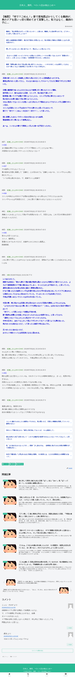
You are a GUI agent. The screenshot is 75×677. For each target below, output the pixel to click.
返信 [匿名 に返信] (70, 645)
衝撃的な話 (19, 464)
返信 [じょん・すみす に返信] (70, 628)
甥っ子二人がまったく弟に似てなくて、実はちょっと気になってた (28, 49)
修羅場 (12, 464)
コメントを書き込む (37, 651)
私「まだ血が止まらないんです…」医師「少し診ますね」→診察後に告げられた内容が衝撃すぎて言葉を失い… (38, 447)
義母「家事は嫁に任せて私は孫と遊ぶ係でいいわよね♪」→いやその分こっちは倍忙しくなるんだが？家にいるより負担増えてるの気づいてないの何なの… (37, 65)
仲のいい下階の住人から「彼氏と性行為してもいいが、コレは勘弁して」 (30, 430)
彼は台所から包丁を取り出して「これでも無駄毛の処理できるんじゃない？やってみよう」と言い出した (38, 438)
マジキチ (5, 464)
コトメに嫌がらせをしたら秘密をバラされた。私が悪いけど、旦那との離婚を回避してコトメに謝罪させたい (38, 422)
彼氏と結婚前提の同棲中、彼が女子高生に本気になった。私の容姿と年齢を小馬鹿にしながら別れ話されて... (38, 41)
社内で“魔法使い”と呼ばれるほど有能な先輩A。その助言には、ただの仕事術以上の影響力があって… (37, 455)
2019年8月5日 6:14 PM (8, 608)
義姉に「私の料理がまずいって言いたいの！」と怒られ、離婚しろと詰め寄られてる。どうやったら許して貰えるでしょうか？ (38, 32)
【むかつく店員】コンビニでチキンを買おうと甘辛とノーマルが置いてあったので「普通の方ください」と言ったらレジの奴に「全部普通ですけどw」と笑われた (38, 57)
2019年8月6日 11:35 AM (11, 636)
